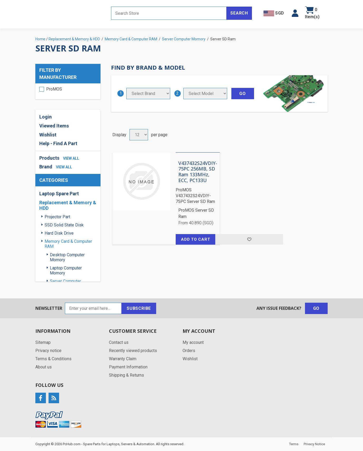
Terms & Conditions (53, 358)
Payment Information (128, 366)
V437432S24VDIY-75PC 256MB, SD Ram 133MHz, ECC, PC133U (197, 171)
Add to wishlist (249, 239)
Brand (45, 166)
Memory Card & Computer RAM (68, 244)
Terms (293, 444)
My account (193, 342)
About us (43, 366)
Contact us (118, 342)
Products (49, 158)
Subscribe (139, 308)
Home (40, 39)
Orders (189, 350)
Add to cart (195, 239)
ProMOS (54, 89)
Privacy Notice (314, 444)
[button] (295, 13)
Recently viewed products (133, 350)
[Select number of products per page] (139, 134)
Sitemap (43, 342)
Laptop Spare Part (59, 193)
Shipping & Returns (126, 375)
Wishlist (47, 134)
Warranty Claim (122, 358)
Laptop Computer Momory (66, 270)
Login (45, 117)
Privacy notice (48, 350)
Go (316, 308)
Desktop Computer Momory (67, 257)
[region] (68, 91)
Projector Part (57, 216)
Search (239, 13)
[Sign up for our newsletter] (93, 308)
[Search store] (169, 13)
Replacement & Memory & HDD (67, 205)
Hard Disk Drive (59, 233)
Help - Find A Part (58, 143)
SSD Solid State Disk (64, 224)
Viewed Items (54, 126)
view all (71, 158)
